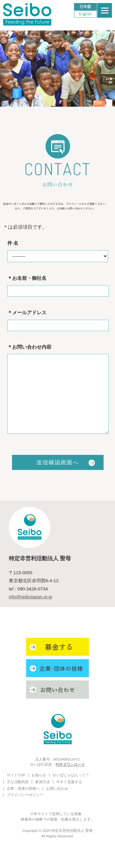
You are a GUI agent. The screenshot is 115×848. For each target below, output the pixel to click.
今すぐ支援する (69, 782)
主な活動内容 (18, 782)
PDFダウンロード (70, 764)
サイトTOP (16, 775)
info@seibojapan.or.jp (30, 596)
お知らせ (39, 775)
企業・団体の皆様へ (23, 788)
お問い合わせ (57, 788)
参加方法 (42, 782)
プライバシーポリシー (25, 795)
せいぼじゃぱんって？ (71, 775)
